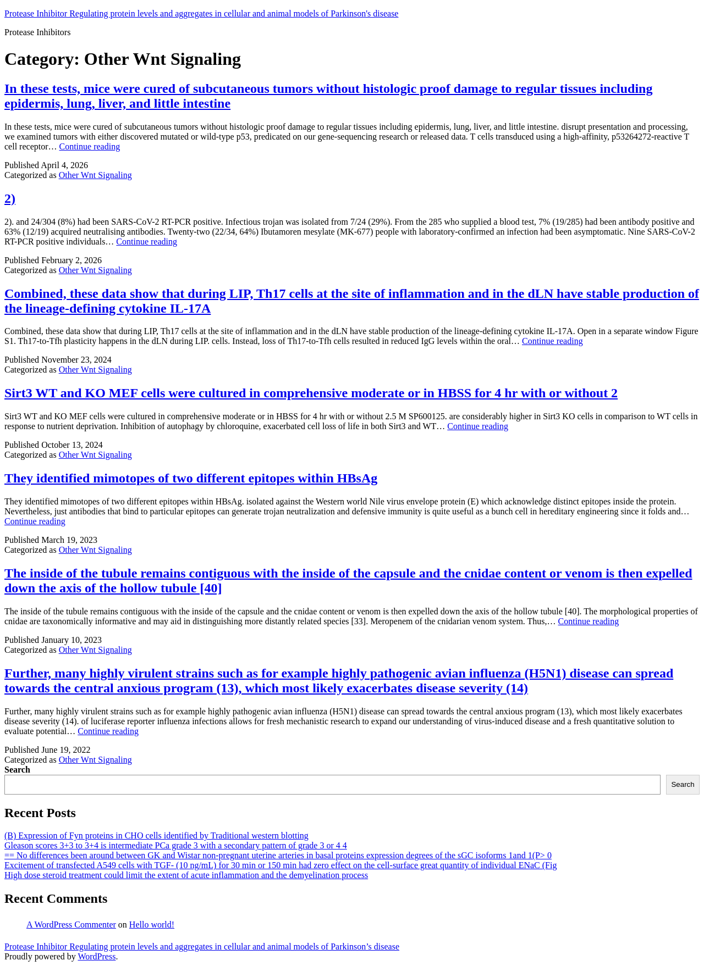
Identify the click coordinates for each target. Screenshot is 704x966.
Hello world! (151, 924)
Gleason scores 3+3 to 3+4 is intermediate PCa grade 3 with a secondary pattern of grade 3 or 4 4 (175, 845)
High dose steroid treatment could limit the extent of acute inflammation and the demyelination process (186, 875)
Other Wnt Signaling (95, 175)
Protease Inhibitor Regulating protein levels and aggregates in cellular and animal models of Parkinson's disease (201, 13)
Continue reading (89, 146)
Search (17, 769)
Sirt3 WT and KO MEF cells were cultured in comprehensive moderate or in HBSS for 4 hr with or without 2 (311, 393)
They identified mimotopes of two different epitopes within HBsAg (190, 478)
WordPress (97, 956)
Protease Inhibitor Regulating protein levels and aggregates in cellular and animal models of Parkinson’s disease (201, 946)
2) (9, 198)
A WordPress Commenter (71, 924)
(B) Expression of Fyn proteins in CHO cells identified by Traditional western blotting (156, 835)
